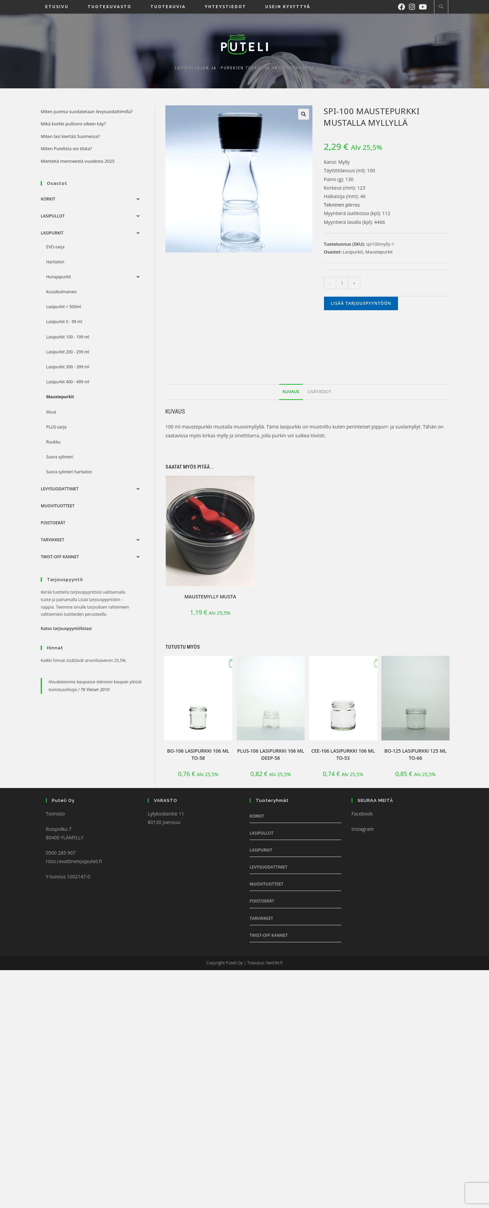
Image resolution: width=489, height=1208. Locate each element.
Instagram (362, 829)
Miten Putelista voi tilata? (66, 148)
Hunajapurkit (58, 277)
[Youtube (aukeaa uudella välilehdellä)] (425, 6)
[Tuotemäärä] (342, 283)
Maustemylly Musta (210, 596)
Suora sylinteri (59, 457)
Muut (51, 412)
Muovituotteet (57, 506)
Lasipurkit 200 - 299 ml (67, 352)
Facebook (362, 813)
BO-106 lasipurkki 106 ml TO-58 (198, 754)
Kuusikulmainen (61, 292)
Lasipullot (53, 216)
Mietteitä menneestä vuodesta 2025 (77, 161)
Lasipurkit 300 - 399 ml (67, 367)
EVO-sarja (55, 247)
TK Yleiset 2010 (94, 689)
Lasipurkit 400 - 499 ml (67, 382)
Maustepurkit (379, 252)
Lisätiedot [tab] (319, 392)
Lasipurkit (353, 252)
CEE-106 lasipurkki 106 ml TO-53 (343, 754)
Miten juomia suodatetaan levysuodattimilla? (87, 111)
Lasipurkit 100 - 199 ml (67, 337)
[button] (303, 114)
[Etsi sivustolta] (441, 7)
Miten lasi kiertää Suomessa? (70, 136)
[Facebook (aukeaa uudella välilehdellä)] (403, 6)
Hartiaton (55, 262)
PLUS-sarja (56, 427)
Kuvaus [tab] (291, 392)
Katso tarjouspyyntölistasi (66, 628)
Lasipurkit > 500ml (63, 307)
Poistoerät (53, 523)
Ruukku (53, 442)
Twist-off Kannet (60, 557)
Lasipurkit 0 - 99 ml (64, 322)
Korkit (48, 199)
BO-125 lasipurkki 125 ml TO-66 (415, 754)
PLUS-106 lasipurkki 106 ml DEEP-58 (270, 754)
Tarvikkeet (52, 540)
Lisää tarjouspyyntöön (361, 303)
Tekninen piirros (342, 205)
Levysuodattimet (59, 489)
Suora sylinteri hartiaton (69, 472)
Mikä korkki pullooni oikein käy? (73, 124)
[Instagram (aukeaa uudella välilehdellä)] (414, 6)
